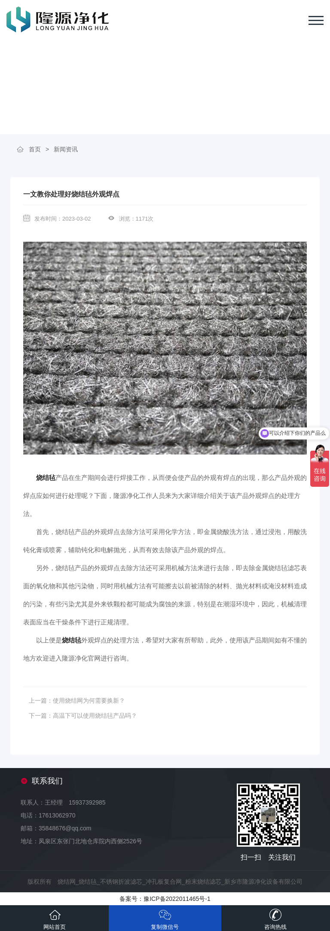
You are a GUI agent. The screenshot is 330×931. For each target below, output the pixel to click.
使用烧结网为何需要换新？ (89, 700)
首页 (35, 149)
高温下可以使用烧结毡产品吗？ (95, 715)
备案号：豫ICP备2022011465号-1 (165, 898)
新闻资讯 (66, 149)
